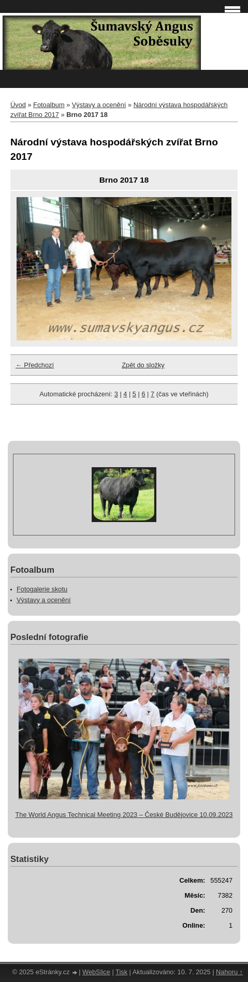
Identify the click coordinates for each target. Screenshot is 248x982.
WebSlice (96, 972)
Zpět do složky (143, 365)
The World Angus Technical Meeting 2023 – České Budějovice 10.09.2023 (124, 815)
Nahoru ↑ (229, 972)
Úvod (18, 105)
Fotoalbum (48, 105)
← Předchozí (35, 365)
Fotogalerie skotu (42, 589)
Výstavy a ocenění (99, 105)
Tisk (121, 972)
